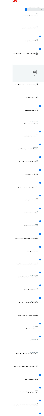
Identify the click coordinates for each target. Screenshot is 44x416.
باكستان (24, 365)
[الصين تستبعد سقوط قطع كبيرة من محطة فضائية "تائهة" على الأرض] (13, 320)
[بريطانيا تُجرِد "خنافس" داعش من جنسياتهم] (13, 179)
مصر (24, 262)
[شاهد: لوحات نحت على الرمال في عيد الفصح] (13, 141)
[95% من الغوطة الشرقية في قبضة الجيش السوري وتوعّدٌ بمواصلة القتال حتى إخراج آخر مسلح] (13, 58)
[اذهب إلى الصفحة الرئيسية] (40, 1)
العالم (24, 403)
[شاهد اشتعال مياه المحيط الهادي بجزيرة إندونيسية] (13, 205)
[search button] (13, 9)
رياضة (24, 26)
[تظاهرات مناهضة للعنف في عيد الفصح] (13, 256)
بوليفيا (24, 134)
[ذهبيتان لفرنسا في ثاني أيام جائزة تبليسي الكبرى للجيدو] (13, 33)
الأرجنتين (24, 224)
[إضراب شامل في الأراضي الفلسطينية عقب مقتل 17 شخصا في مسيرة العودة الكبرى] (13, 410)
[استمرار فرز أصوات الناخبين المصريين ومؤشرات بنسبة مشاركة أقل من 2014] (13, 269)
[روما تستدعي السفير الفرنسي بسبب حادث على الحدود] (13, 20)
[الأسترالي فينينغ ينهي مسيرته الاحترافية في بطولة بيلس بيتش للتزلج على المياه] (13, 89)
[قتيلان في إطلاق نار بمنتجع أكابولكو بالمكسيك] (13, 384)
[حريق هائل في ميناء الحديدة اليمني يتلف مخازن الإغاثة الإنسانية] (13, 166)
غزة (24, 96)
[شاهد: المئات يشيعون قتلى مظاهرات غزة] (13, 102)
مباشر (3, 1)
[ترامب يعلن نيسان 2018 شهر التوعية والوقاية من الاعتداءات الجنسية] (13, 307)
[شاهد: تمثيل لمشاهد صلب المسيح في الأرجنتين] (13, 230)
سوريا (24, 52)
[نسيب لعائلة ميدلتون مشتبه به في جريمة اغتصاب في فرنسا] (13, 397)
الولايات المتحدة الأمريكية (21, 121)
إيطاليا (24, 13)
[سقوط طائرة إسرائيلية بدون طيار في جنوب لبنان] (13, 294)
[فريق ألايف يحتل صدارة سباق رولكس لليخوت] (13, 115)
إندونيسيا (24, 198)
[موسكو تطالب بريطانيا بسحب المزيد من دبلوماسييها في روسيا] (13, 333)
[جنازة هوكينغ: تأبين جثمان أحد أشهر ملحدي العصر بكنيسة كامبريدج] (13, 153)
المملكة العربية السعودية (21, 339)
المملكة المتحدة (23, 147)
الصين (24, 39)
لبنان (24, 288)
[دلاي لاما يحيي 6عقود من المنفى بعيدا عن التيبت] (13, 217)
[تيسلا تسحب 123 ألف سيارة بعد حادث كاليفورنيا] (13, 128)
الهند (24, 211)
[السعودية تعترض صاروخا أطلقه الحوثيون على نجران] (13, 346)
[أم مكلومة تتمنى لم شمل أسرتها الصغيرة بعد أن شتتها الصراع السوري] (13, 192)
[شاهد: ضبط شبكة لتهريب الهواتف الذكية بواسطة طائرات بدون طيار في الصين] (13, 243)
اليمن (24, 160)
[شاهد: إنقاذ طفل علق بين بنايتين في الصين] (13, 45)
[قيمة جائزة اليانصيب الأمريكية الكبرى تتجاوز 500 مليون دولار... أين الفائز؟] (13, 358)
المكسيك (24, 378)
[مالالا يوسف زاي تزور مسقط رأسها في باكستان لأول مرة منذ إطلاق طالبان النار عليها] (13, 371)
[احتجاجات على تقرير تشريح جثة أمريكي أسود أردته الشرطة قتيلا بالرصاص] (13, 281)
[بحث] (22, 9)
